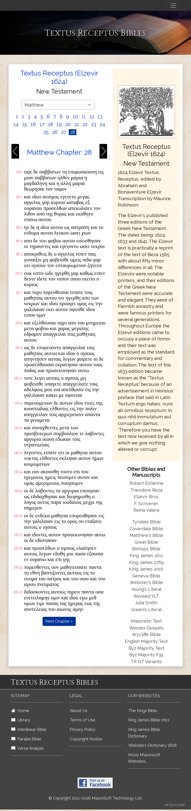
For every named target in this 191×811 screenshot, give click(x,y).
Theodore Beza (146, 490)
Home (20, 710)
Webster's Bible (146, 582)
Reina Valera (146, 510)
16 (33, 124)
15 (24, 124)
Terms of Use (82, 719)
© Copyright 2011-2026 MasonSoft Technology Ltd (95, 798)
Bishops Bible (146, 548)
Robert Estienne (146, 483)
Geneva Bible (146, 575)
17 (42, 124)
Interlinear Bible (29, 729)
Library (20, 719)
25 (46, 132)
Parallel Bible (26, 738)
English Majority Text (146, 641)
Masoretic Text (146, 621)
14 (16, 124)
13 (100, 116)
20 (68, 124)
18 (50, 124)
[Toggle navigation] (173, 6)
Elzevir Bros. (146, 496)
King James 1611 (146, 555)
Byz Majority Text (146, 648)
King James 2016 (146, 569)
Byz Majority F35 (146, 654)
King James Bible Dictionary (144, 732)
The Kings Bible (142, 710)
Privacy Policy (82, 729)
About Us (78, 710)
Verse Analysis (27, 748)
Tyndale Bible (146, 521)
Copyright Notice (86, 738)
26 (55, 132)
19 (59, 124)
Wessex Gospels (146, 627)
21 (76, 124)
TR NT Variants (146, 661)
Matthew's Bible (146, 535)
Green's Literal (146, 609)
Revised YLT (146, 596)
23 (93, 124)
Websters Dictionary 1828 (152, 745)
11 (83, 116)
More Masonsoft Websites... (144, 758)
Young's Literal (146, 589)
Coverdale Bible (146, 528)
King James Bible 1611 (148, 719)
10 (75, 116)
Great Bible (146, 542)
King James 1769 (146, 562)
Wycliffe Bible (146, 634)
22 (85, 124)
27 (64, 132)
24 (102, 124)
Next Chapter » (59, 621)
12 (91, 116)
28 (72, 132)
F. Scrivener (146, 503)
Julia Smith (146, 602)
